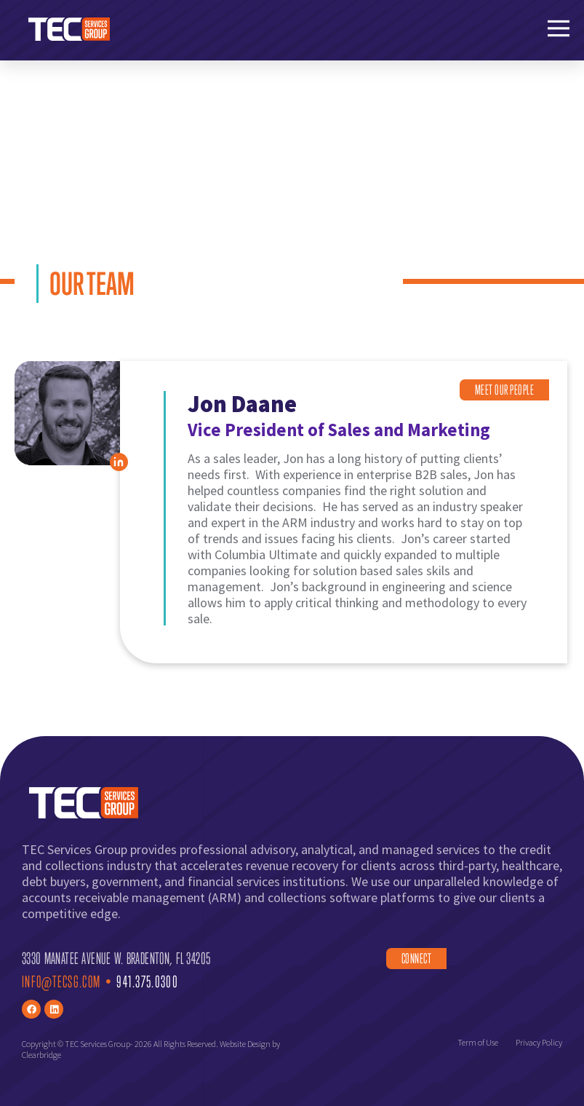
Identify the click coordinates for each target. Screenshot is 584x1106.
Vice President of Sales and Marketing (339, 430)
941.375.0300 (147, 981)
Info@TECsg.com (61, 981)
